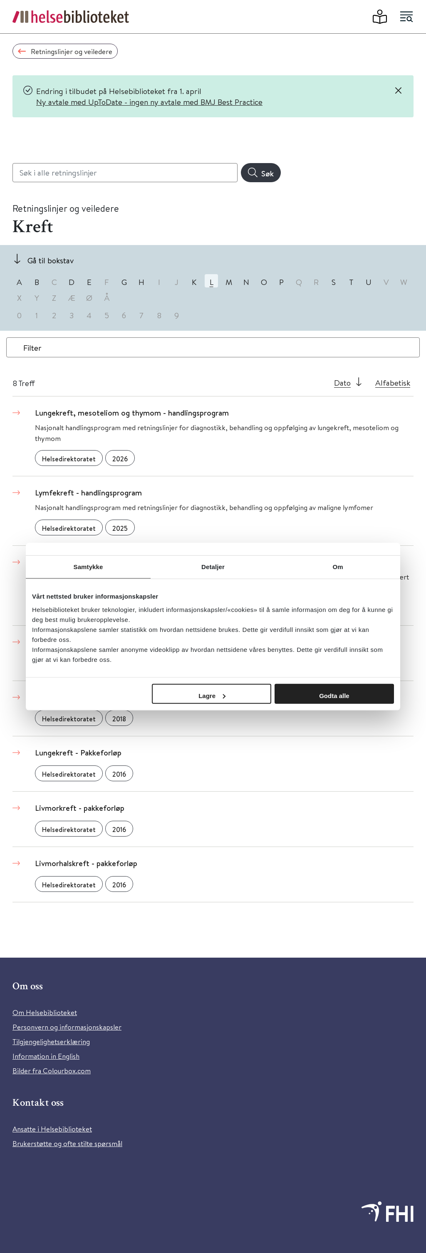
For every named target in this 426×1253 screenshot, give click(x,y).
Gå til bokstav (50, 260)
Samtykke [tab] (88, 566)
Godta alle (334, 695)
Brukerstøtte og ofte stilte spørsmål (67, 1143)
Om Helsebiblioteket (44, 1012)
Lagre (211, 695)
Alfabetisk (392, 382)
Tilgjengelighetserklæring (51, 1041)
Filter (32, 347)
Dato (342, 382)
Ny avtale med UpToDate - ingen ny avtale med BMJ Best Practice (149, 102)
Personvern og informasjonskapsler (66, 1027)
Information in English (45, 1056)
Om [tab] (337, 566)
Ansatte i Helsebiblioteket (52, 1129)
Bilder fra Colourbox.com (51, 1070)
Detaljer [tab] (213, 566)
